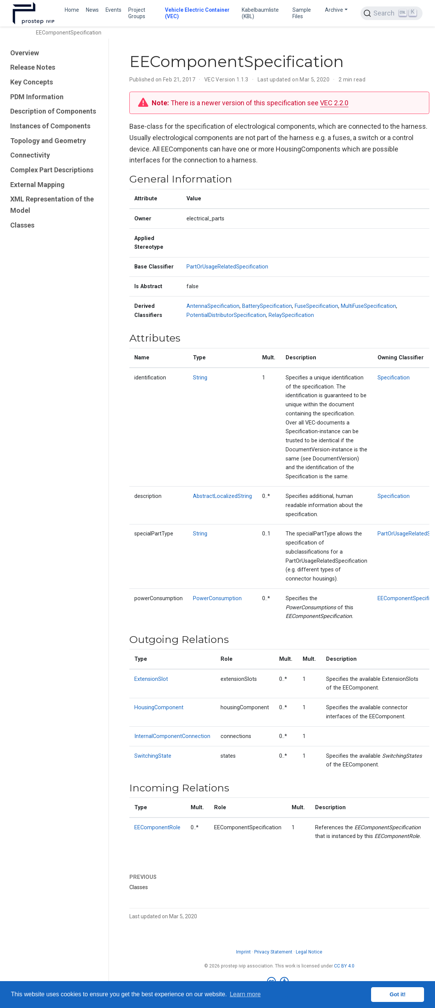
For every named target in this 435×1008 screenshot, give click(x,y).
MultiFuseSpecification (368, 306)
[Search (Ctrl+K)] (391, 13)
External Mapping (37, 185)
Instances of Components (50, 126)
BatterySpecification (267, 306)
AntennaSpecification (212, 306)
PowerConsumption (217, 598)
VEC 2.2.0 (334, 103)
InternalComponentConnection (172, 736)
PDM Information (37, 97)
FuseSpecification (316, 306)
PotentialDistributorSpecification (226, 315)
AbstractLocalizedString (222, 496)
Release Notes (32, 67)
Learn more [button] (245, 994)
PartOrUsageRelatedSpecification (227, 267)
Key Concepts (31, 82)
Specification (394, 377)
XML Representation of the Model (52, 204)
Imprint (243, 952)
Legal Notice (309, 952)
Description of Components (53, 111)
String (200, 377)
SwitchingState (152, 756)
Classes (22, 225)
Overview (24, 53)
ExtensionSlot (151, 679)
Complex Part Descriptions (51, 170)
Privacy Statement (273, 952)
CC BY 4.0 (344, 966)
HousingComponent (158, 707)
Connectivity (30, 155)
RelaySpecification (291, 315)
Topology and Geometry (48, 141)
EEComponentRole (157, 827)
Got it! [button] (397, 994)
